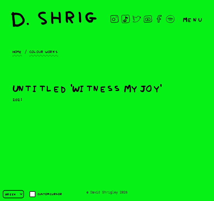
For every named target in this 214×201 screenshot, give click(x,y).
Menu (193, 19)
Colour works (43, 51)
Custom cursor (46, 194)
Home (17, 51)
